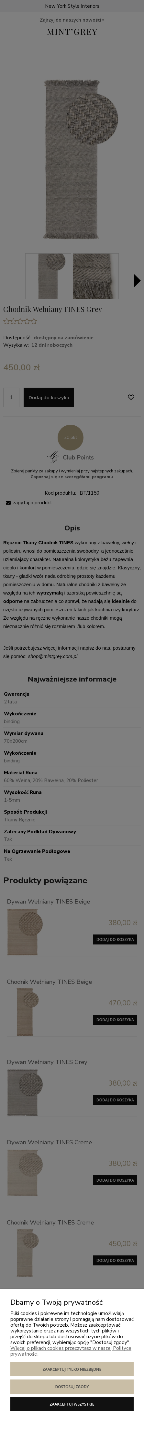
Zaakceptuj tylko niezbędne (72, 1369)
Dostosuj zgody (72, 1386)
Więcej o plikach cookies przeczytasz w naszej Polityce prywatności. (70, 1351)
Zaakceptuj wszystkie (72, 1404)
